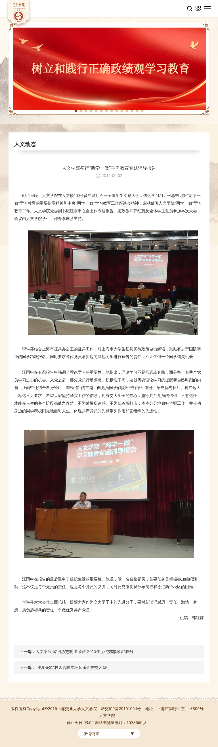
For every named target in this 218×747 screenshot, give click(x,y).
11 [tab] (127, 111)
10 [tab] (122, 111)
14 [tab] (142, 111)
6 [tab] (101, 111)
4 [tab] (91, 111)
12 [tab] (132, 111)
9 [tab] (117, 111)
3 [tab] (86, 111)
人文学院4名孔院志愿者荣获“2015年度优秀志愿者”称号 (84, 651)
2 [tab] (81, 111)
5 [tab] (96, 111)
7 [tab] (106, 111)
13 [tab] (137, 111)
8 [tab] (111, 111)
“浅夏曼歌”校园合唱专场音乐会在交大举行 (73, 667)
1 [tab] (76, 111)
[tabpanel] (109, 69)
